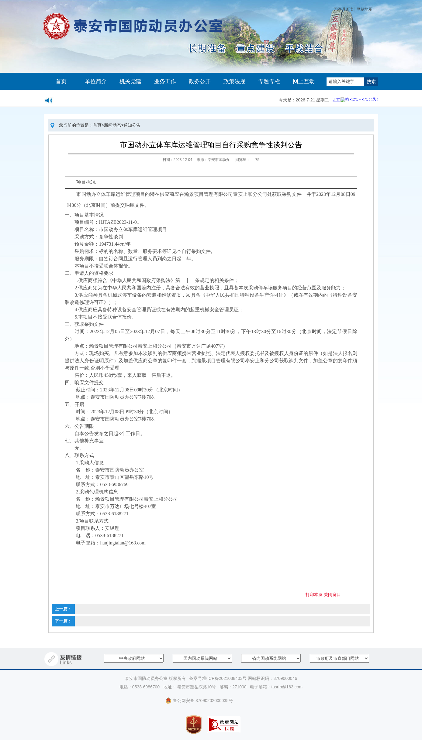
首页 (61, 81)
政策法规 (234, 81)
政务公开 (200, 81)
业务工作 (165, 81)
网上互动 (304, 81)
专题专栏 (269, 81)
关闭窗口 (332, 594)
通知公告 (131, 125)
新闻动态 (112, 125)
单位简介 (96, 81)
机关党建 (130, 81)
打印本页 (314, 594)
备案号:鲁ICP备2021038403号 (218, 678)
